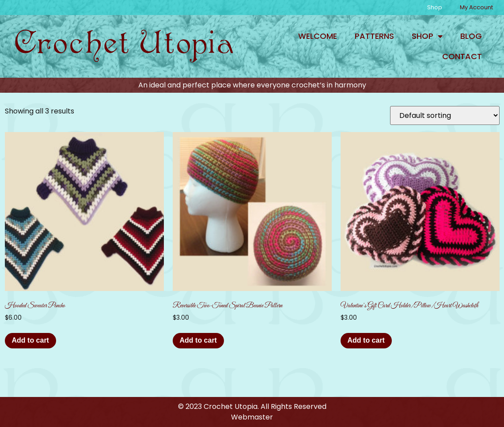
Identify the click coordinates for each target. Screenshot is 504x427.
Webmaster (252, 417)
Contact (462, 56)
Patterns (374, 36)
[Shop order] (445, 115)
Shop (434, 7)
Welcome (317, 36)
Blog (471, 36)
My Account (476, 7)
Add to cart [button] (30, 340)
